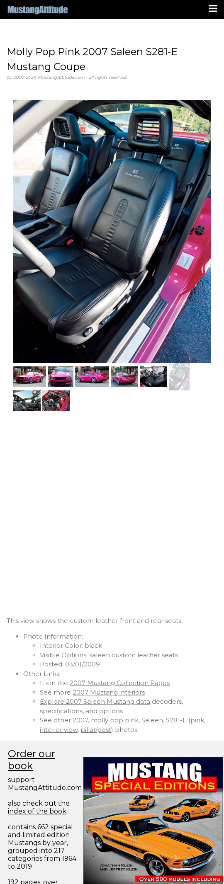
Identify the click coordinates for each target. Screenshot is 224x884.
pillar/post (95, 730)
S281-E (176, 720)
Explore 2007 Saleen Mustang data (95, 701)
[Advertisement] (96, 513)
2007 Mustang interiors (109, 692)
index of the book (37, 811)
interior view (59, 730)
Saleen (152, 720)
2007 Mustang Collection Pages (120, 683)
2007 (80, 720)
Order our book (31, 760)
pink (197, 720)
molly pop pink (115, 720)
